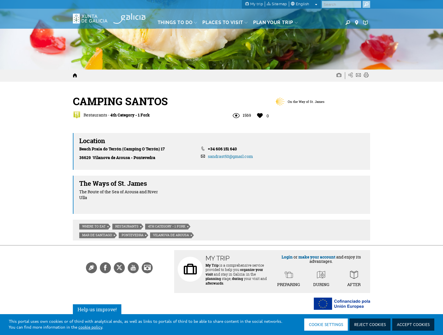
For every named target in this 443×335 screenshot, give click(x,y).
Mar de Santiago (97, 235)
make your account (316, 257)
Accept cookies (413, 325)
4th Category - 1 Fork (167, 226)
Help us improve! (97, 309)
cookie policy (90, 327)
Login (287, 257)
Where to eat (94, 226)
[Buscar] (341, 4)
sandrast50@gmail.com (230, 156)
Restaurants (126, 226)
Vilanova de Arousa (171, 235)
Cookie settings (326, 325)
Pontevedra (132, 235)
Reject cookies (370, 325)
